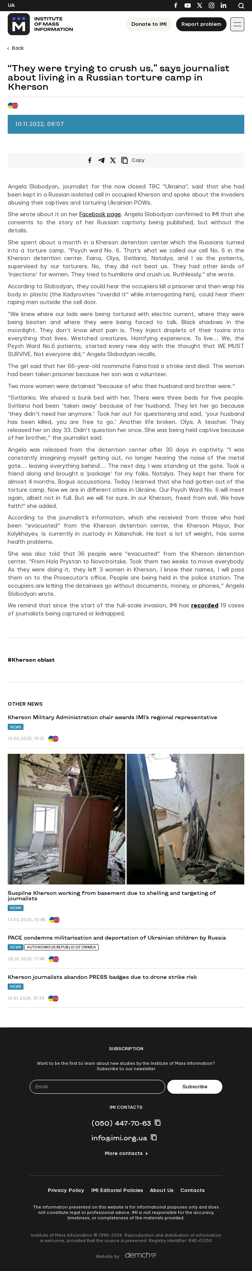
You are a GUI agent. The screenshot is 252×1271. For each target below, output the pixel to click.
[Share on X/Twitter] (112, 160)
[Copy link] (143, 160)
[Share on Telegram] (101, 160)
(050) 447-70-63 (121, 1123)
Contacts (192, 1190)
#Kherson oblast (31, 659)
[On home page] (41, 24)
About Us (161, 1190)
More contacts (124, 1153)
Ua (11, 5)
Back (18, 48)
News (15, 727)
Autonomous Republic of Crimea (61, 947)
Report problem (201, 24)
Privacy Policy (66, 1190)
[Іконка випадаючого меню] (237, 24)
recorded (204, 606)
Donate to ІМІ (149, 24)
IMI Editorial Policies (117, 1190)
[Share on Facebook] (89, 160)
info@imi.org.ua (119, 1137)
